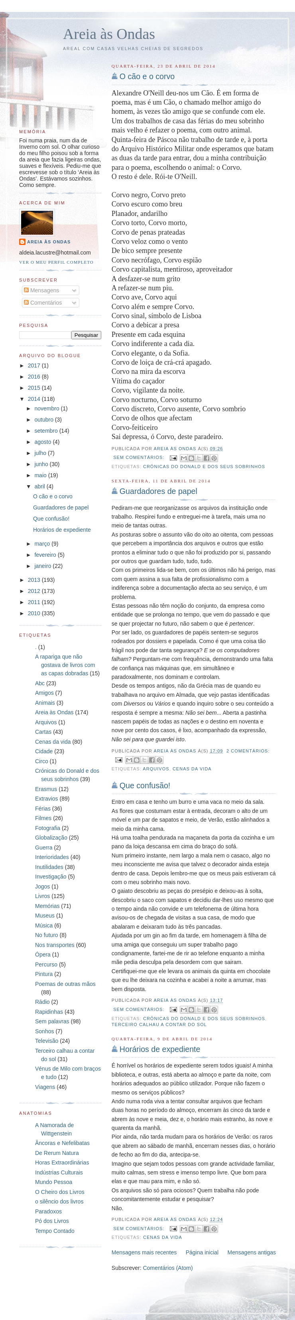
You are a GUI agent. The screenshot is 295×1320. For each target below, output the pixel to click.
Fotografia (47, 828)
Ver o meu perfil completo (56, 262)
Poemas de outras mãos (65, 984)
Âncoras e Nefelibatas (62, 1143)
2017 (35, 365)
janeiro (43, 566)
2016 (35, 376)
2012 (35, 591)
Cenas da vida (192, 768)
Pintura (44, 974)
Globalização (51, 837)
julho (40, 453)
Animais (45, 703)
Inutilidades (49, 867)
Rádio (42, 1002)
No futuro (46, 935)
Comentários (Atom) (168, 1268)
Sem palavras (52, 1021)
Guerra (44, 847)
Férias (43, 808)
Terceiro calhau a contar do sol (159, 1024)
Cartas (43, 732)
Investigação (51, 876)
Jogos (42, 886)
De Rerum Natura (57, 1153)
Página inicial (202, 1252)
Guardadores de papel (158, 491)
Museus (45, 915)
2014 (35, 399)
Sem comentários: (139, 457)
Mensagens (41, 290)
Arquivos (156, 768)
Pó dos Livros (52, 1221)
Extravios (46, 798)
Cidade (44, 751)
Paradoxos (48, 1211)
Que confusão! (145, 785)
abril (40, 486)
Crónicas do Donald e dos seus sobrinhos (204, 466)
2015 (35, 388)
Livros (42, 896)
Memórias (47, 906)
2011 (35, 602)
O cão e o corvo (147, 76)
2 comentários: (248, 750)
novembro (47, 408)
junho (41, 464)
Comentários (43, 302)
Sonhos (44, 1031)
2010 (35, 613)
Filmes (43, 818)
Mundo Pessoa (53, 1182)
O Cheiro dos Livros (60, 1192)
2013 (35, 580)
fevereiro (45, 555)
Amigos (44, 693)
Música (44, 925)
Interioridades (52, 857)
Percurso (46, 964)
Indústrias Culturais (59, 1172)
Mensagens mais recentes (144, 1252)
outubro (44, 419)
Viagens (45, 1087)
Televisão (46, 1041)
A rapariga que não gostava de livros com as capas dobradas (65, 665)
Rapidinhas (49, 1012)
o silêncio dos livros (59, 1201)
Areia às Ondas (109, 33)
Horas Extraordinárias (62, 1162)
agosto (43, 442)
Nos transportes (55, 945)
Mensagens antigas (252, 1252)
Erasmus (46, 789)
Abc (40, 683)
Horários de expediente (160, 1049)
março (42, 543)
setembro (46, 431)
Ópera (43, 954)
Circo (41, 761)
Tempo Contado (55, 1231)
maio (41, 475)
